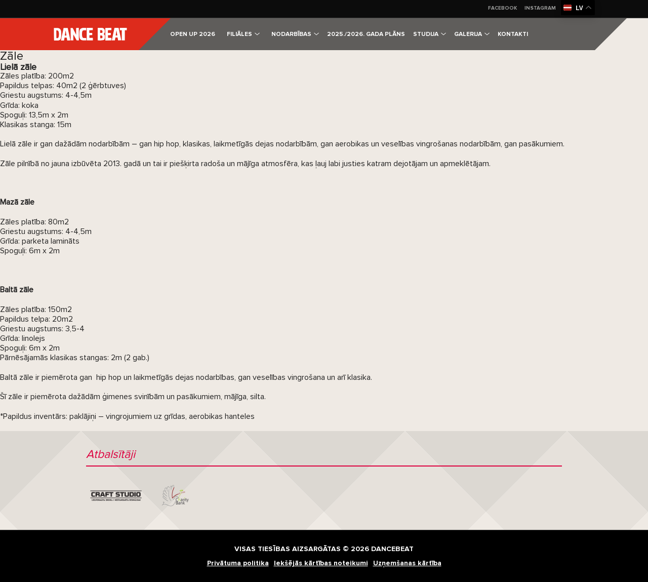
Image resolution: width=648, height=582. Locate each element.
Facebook (502, 8)
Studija (429, 34)
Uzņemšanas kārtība (407, 563)
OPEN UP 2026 (192, 34)
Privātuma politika (238, 563)
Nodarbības (295, 34)
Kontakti (513, 34)
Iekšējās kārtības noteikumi (321, 563)
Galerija (472, 34)
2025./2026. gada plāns (366, 34)
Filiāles (243, 34)
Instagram (540, 8)
